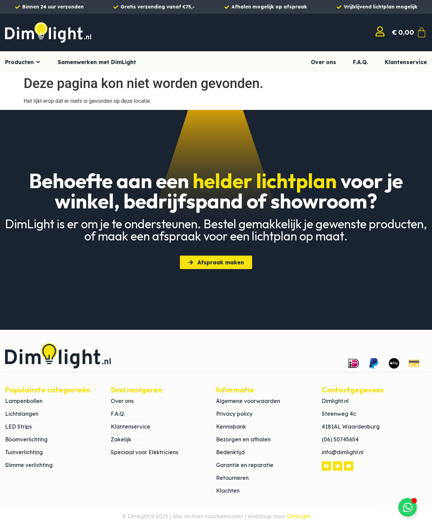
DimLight (298, 516)
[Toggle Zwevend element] (407, 507)
